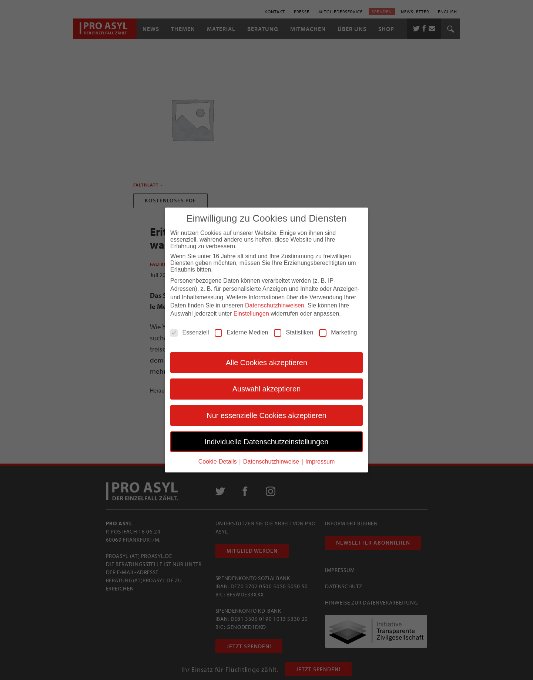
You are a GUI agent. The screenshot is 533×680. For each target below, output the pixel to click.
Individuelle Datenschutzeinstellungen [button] (267, 442)
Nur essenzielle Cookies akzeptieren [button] (266, 415)
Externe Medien (241, 332)
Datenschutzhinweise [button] (272, 461)
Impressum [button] (320, 461)
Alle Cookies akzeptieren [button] (266, 362)
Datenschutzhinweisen (274, 305)
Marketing (338, 332)
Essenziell (189, 332)
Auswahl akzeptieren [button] (266, 389)
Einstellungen (251, 313)
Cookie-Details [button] (218, 461)
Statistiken (293, 332)
